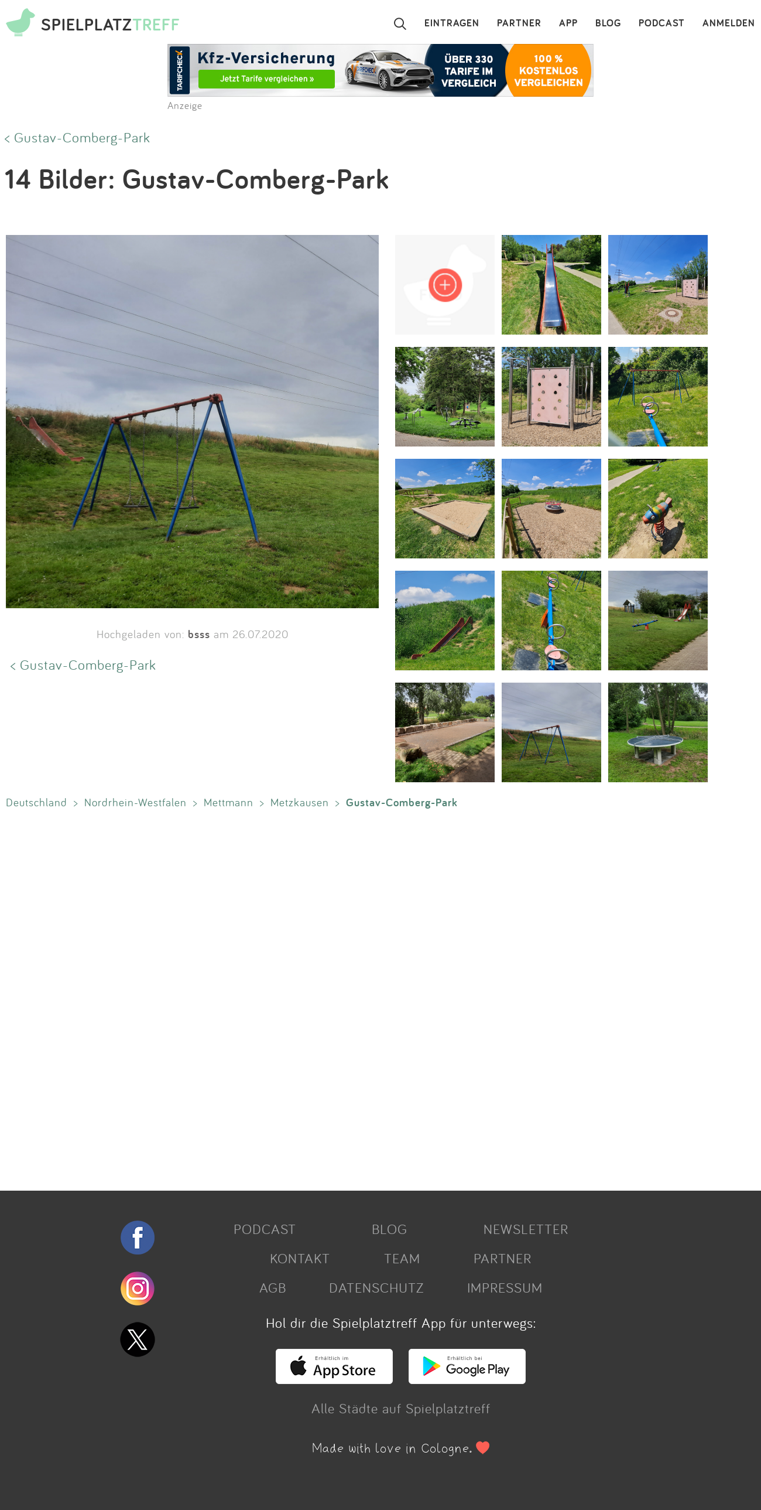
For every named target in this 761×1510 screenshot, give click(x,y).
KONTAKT (300, 1258)
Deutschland (36, 802)
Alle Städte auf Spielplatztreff (401, 1408)
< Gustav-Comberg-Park (77, 137)
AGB (272, 1287)
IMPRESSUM (505, 1287)
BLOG (608, 23)
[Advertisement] (351, 997)
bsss (199, 634)
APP (568, 23)
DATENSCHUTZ (376, 1287)
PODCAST (662, 23)
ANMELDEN (728, 23)
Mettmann (228, 802)
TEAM (402, 1258)
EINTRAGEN (451, 23)
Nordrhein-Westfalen (135, 802)
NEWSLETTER (526, 1229)
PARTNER (519, 23)
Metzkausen (299, 802)
